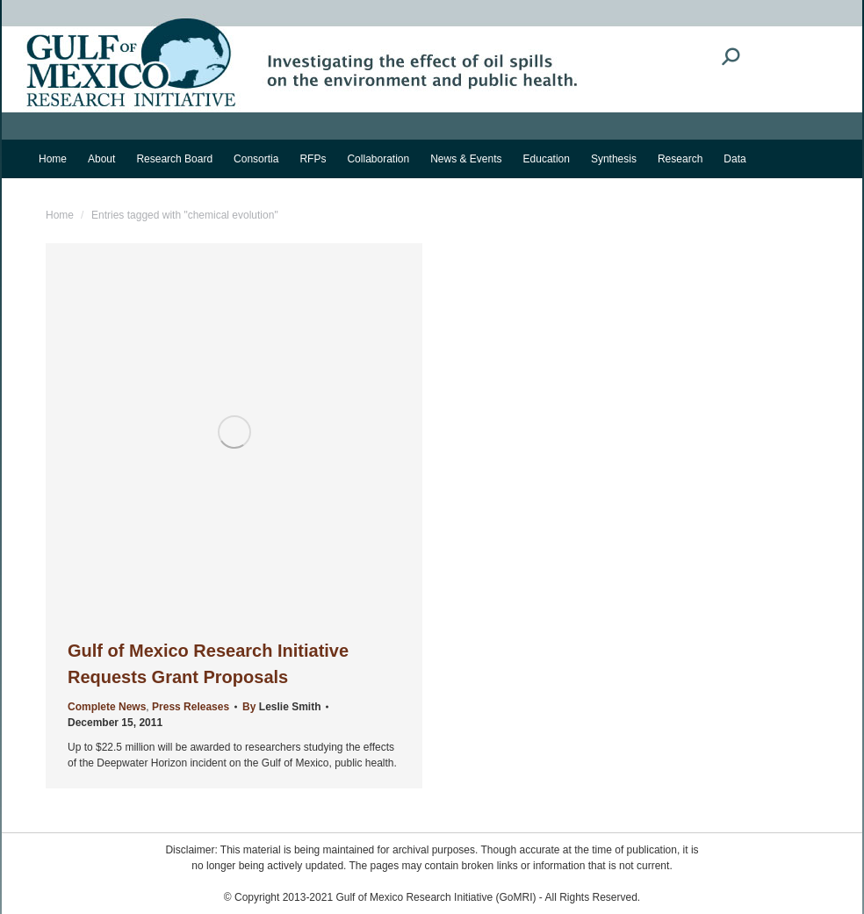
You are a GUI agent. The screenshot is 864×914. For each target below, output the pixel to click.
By (281, 707)
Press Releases (190, 707)
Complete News (107, 707)
